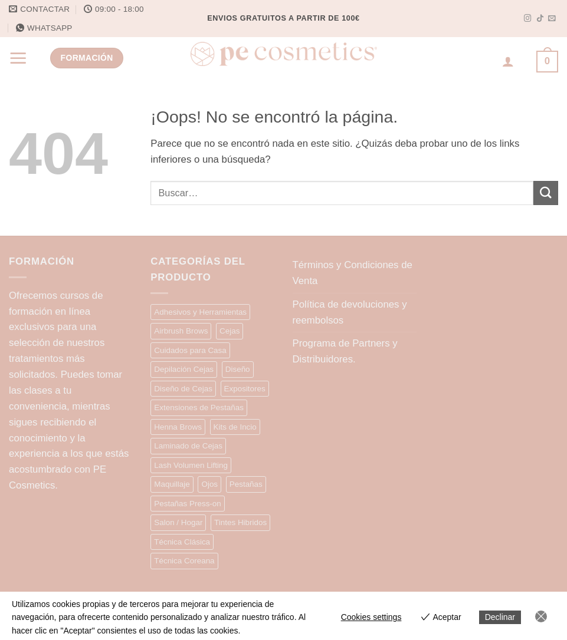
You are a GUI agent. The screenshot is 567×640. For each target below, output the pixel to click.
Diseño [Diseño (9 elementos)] (237, 369)
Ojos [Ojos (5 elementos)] (209, 484)
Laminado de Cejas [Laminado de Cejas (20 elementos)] (188, 445)
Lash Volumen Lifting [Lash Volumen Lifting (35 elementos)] (191, 465)
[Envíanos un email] (552, 19)
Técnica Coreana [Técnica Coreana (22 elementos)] (184, 560)
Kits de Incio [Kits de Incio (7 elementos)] (235, 427)
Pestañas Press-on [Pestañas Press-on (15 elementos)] (187, 503)
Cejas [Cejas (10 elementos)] (229, 330)
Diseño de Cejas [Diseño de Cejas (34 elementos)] (183, 388)
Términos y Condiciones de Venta (352, 272)
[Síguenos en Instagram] (528, 19)
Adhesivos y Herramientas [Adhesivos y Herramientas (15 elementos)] (200, 312)
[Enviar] (545, 193)
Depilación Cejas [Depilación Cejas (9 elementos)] (184, 369)
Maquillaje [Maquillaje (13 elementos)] (172, 484)
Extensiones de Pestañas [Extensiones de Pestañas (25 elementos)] (199, 407)
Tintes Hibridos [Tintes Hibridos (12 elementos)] (240, 522)
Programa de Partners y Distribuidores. (345, 351)
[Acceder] (508, 61)
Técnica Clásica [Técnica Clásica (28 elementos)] (182, 541)
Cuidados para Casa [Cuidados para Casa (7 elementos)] (190, 350)
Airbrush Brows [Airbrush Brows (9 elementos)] (181, 330)
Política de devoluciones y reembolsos (350, 312)
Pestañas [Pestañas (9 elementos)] (246, 484)
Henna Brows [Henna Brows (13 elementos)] (178, 427)
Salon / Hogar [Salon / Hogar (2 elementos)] (178, 522)
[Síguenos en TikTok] (540, 19)
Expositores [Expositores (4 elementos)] (245, 388)
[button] (18, 58)
